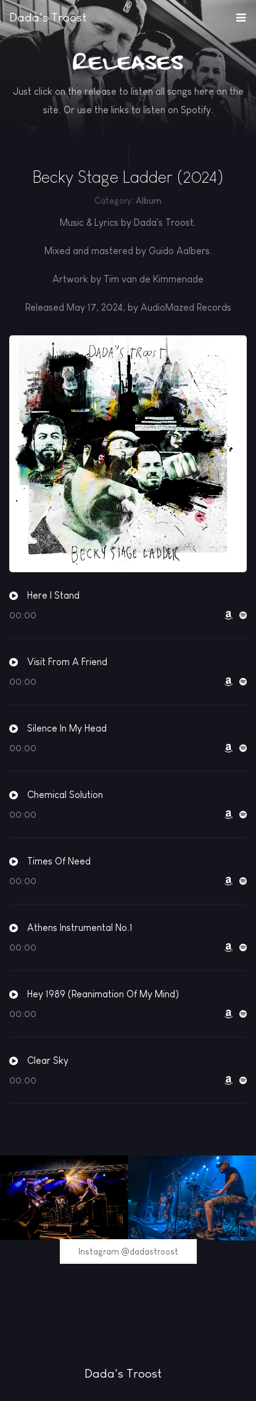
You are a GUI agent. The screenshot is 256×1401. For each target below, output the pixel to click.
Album (149, 201)
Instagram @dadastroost (128, 1251)
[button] (240, 14)
